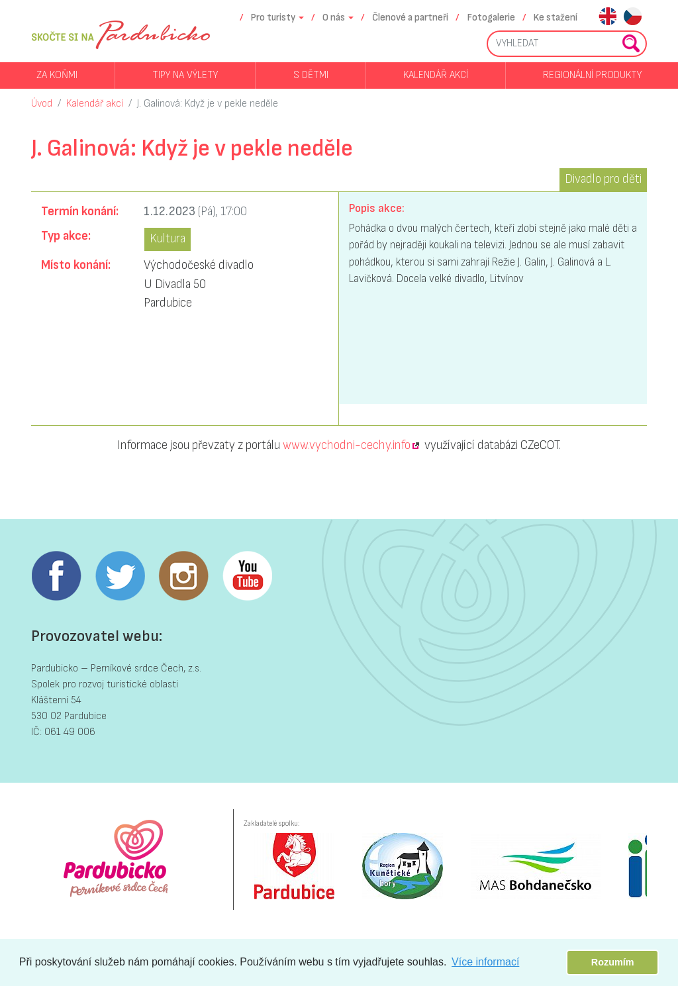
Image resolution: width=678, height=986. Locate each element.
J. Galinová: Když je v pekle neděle (207, 103)
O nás (333, 17)
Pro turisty (273, 17)
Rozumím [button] (612, 962)
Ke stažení (555, 17)
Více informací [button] (485, 961)
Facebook (56, 576)
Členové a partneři (410, 17)
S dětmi (310, 75)
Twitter (120, 576)
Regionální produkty (592, 75)
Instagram (183, 576)
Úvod (41, 103)
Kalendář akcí (435, 75)
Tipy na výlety (185, 75)
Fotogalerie (491, 17)
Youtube (247, 576)
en (607, 17)
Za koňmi (56, 75)
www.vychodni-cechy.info (347, 445)
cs (633, 17)
